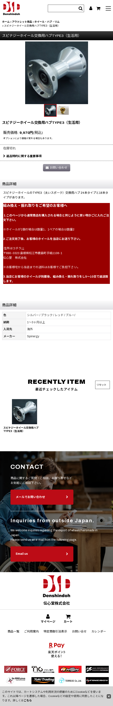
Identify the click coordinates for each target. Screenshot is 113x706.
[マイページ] (90, 8)
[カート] (98, 8)
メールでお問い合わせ (42, 503)
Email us (42, 560)
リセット (101, 384)
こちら (28, 700)
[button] (108, 9)
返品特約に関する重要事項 (22, 156)
